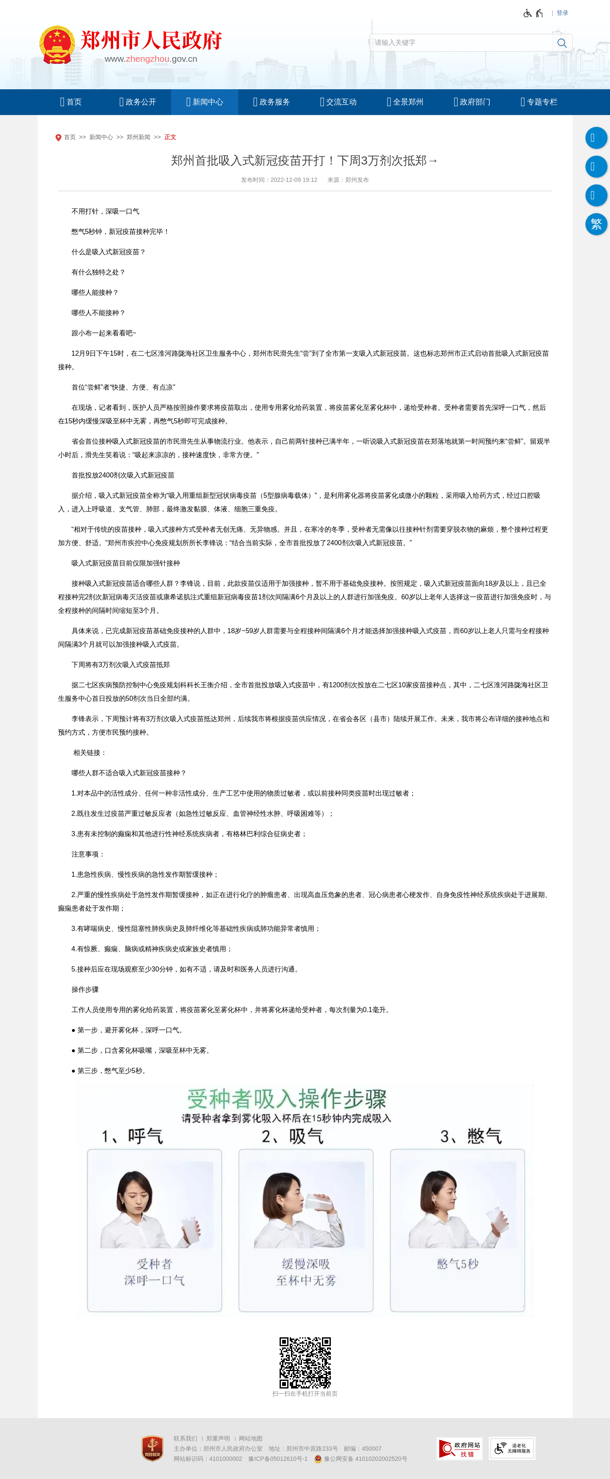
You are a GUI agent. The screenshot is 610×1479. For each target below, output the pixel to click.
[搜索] (562, 42)
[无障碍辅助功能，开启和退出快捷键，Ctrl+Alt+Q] (533, 13)
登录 (562, 12)
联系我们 (185, 1438)
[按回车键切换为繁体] (596, 224)
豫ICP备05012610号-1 (278, 1458)
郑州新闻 (138, 137)
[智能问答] (596, 195)
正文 (170, 137)
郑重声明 (218, 1438)
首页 (70, 137)
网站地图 (251, 1438)
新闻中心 (101, 137)
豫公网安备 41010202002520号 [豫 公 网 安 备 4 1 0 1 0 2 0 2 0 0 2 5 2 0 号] (361, 1459)
